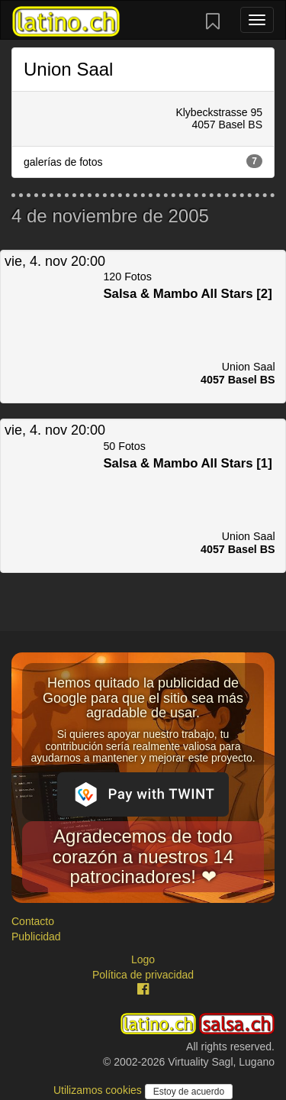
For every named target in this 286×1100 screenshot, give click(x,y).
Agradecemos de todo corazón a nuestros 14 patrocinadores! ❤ (143, 856)
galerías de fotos (143, 161)
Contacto (32, 921)
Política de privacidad (143, 975)
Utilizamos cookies (99, 1090)
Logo (143, 959)
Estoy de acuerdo (188, 1091)
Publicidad (36, 936)
